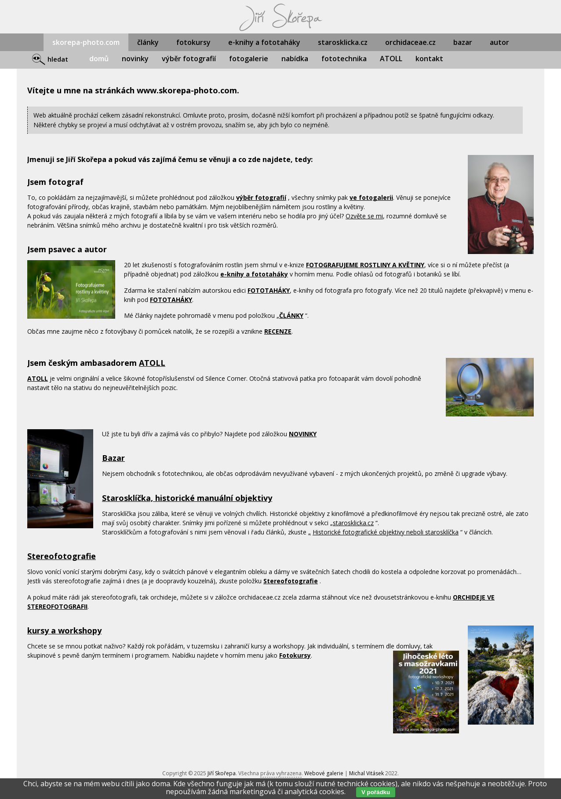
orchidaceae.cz (410, 42)
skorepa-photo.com (86, 42)
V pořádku (375, 792)
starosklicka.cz (343, 42)
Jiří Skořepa (222, 773)
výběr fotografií (189, 58)
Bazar (113, 458)
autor (499, 42)
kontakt (429, 58)
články (148, 42)
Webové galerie (323, 773)
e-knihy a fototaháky (264, 42)
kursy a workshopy (64, 630)
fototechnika (344, 58)
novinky (135, 58)
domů (99, 58)
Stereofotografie (61, 556)
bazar (462, 42)
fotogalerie (248, 58)
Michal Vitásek (366, 773)
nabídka (294, 58)
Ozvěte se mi (364, 216)
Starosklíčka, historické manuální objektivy (187, 498)
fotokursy (193, 42)
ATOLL (391, 58)
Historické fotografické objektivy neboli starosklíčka (386, 532)
